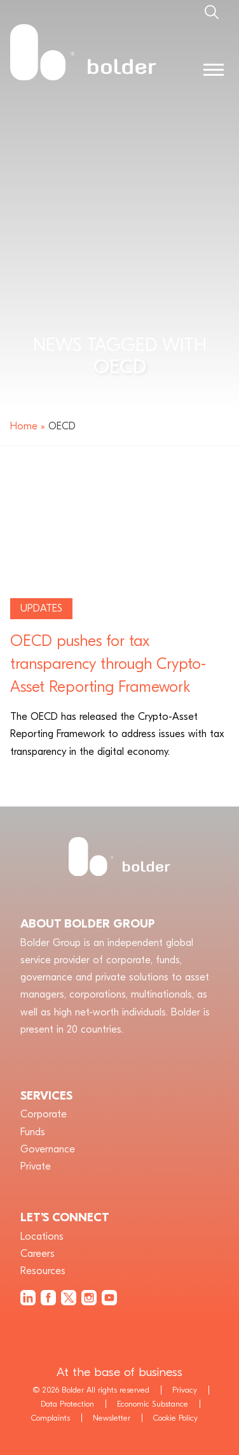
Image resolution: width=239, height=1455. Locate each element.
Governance (47, 1149)
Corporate (43, 1114)
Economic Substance (152, 1403)
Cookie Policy (175, 1418)
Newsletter (111, 1418)
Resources (42, 1271)
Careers (37, 1253)
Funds (32, 1132)
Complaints (50, 1418)
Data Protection (67, 1403)
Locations (42, 1236)
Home (24, 426)
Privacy (184, 1389)
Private (35, 1166)
